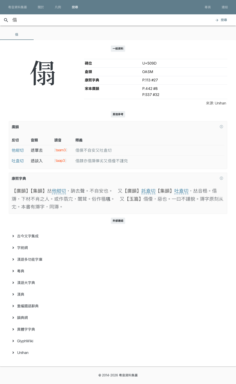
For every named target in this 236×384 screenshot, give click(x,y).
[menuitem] (118, 236)
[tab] (17, 34)
